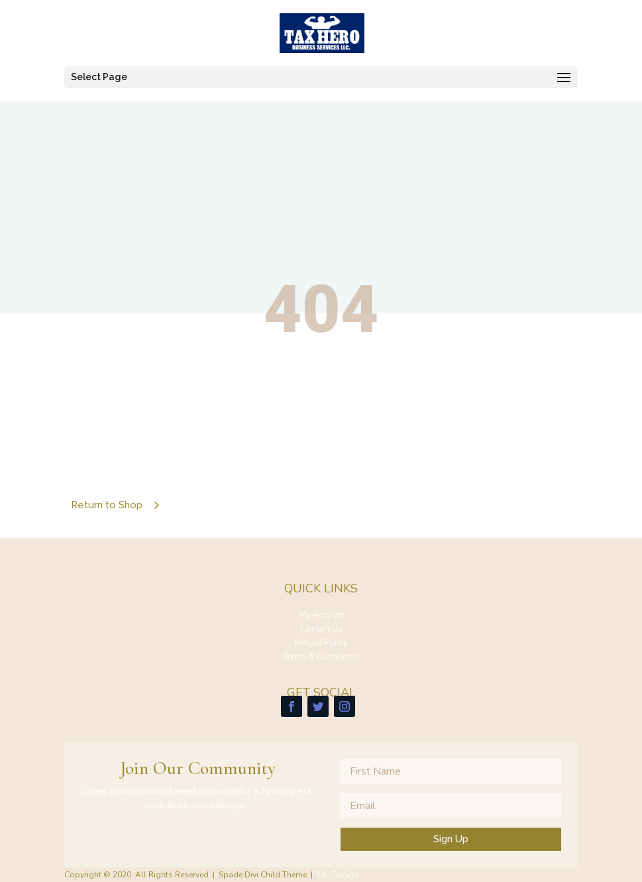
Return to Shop (106, 505)
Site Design (337, 874)
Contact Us (321, 629)
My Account (321, 615)
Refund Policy (321, 643)
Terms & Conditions (321, 657)
